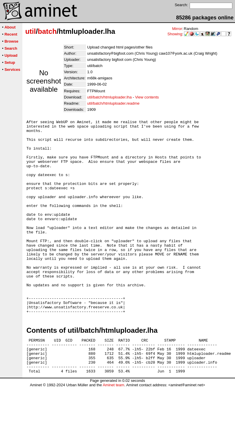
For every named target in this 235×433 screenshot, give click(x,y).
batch (47, 31)
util (30, 31)
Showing (175, 34)
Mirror (177, 28)
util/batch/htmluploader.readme (113, 103)
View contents (147, 97)
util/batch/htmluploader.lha (109, 97)
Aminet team (113, 431)
